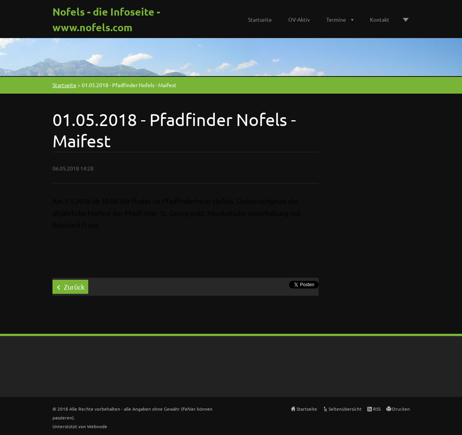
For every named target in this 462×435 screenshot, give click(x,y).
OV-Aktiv (299, 19)
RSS (377, 409)
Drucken (401, 409)
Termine (336, 19)
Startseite (260, 19)
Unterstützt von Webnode (79, 426)
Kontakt (379, 19)
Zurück (74, 287)
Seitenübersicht (345, 409)
